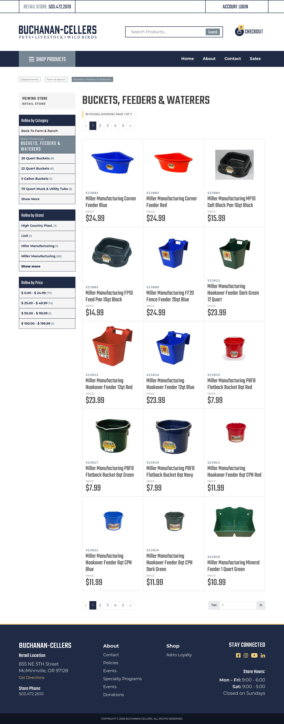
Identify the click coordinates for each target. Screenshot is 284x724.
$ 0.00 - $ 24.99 (33, 293)
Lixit (24, 236)
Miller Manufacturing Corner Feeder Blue (111, 202)
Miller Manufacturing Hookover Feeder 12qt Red (109, 384)
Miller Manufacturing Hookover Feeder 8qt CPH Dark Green (169, 563)
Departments (30, 79)
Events (109, 670)
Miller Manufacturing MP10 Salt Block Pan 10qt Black (231, 202)
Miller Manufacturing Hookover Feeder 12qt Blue (170, 384)
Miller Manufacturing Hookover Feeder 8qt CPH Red (234, 472)
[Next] (130, 126)
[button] (237, 7)
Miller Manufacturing (38, 256)
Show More (30, 199)
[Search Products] (174, 31)
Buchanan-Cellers (45, 646)
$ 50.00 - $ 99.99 (34, 313)
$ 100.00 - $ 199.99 (35, 323)
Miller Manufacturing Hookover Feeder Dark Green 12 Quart (233, 293)
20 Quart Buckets (35, 158)
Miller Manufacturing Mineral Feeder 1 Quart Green (233, 566)
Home (187, 58)
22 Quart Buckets (35, 168)
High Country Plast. (37, 226)
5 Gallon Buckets (35, 179)
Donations (113, 694)
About (209, 58)
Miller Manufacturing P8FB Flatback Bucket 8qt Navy (170, 472)
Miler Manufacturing (38, 246)
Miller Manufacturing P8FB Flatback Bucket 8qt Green (110, 472)
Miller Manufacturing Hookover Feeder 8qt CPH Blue (109, 563)
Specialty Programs (122, 678)
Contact (233, 58)
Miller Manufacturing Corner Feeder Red (171, 202)
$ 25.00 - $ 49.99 (34, 303)
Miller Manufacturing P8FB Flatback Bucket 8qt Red (231, 384)
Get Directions (31, 678)
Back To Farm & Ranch (39, 131)
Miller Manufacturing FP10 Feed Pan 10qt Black (109, 296)
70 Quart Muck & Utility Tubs (44, 189)
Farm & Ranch (56, 79)
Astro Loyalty (179, 654)
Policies (110, 662)
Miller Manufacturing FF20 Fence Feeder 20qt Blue (170, 296)
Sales (255, 58)
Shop (172, 646)
